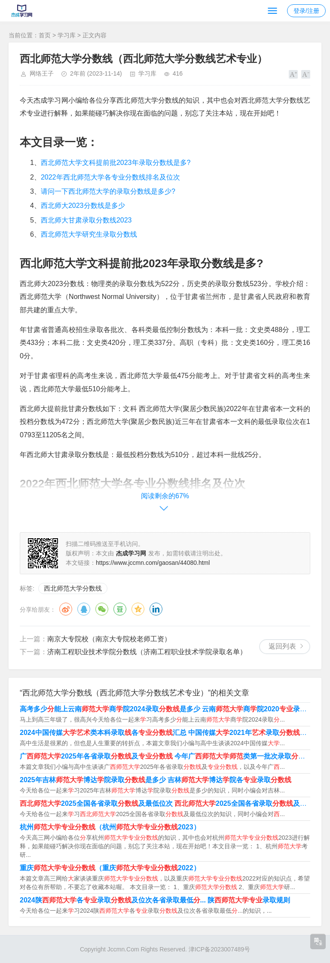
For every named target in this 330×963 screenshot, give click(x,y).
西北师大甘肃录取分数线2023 (86, 220)
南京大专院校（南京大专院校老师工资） (109, 639)
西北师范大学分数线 (73, 588)
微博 (65, 609)
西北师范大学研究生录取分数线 (89, 234)
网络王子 (42, 73)
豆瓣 (119, 609)
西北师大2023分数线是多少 (83, 205)
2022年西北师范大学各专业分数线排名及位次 (110, 177)
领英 (156, 609)
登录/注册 (306, 10)
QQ (83, 609)
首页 (45, 35)
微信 (101, 609)
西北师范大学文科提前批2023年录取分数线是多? (116, 162)
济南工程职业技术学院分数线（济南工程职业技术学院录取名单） (147, 651)
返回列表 (282, 646)
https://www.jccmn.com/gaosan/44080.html (153, 562)
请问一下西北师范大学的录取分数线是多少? (108, 191)
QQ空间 (137, 609)
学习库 (67, 35)
